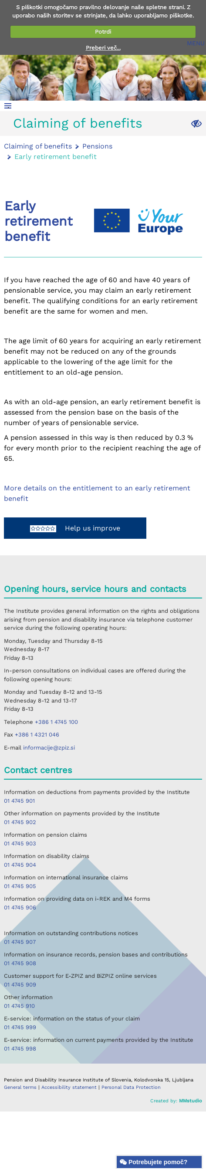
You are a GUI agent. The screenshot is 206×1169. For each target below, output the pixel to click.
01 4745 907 (20, 942)
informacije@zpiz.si (49, 747)
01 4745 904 (20, 865)
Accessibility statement (69, 1087)
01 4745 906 (20, 907)
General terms (21, 1087)
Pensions (97, 146)
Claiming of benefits (77, 123)
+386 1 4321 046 (37, 734)
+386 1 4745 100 (56, 722)
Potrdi (103, 31)
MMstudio (190, 1101)
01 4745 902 (20, 822)
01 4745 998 (20, 1048)
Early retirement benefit (55, 156)
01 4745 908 (20, 963)
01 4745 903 (20, 843)
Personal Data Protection (131, 1087)
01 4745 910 (19, 1006)
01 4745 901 (19, 800)
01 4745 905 (20, 886)
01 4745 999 (20, 1027)
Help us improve (75, 528)
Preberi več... (103, 47)
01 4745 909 (20, 984)
